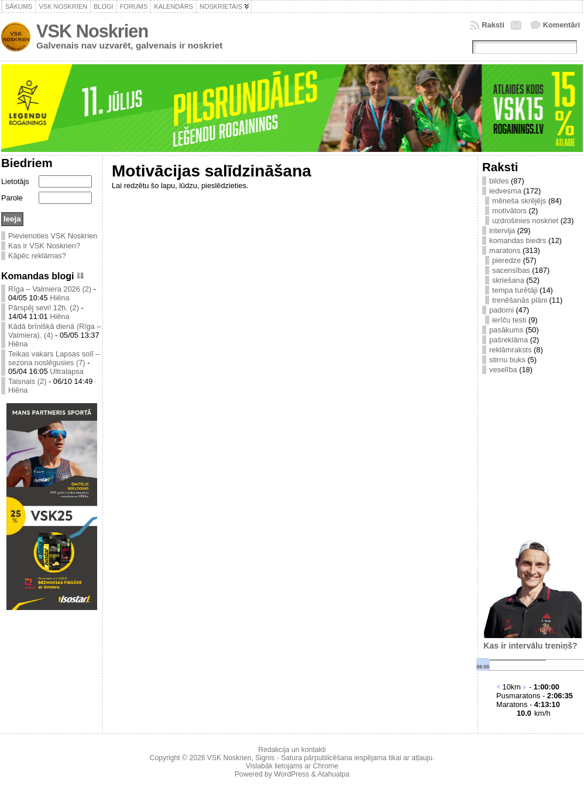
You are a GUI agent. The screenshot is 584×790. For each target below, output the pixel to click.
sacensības (511, 270)
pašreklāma (508, 339)
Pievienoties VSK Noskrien (52, 235)
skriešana (508, 280)
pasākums (506, 329)
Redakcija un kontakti (292, 750)
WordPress (291, 774)
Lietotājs (15, 181)
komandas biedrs (517, 240)
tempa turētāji (515, 290)
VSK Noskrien (92, 31)
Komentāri (561, 24)
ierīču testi (509, 320)
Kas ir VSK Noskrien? (44, 245)
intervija (502, 230)
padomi (501, 310)
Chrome (325, 766)
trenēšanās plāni (519, 300)
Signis (264, 758)
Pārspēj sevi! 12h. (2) (43, 307)
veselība (503, 369)
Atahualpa (333, 774)
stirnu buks (507, 359)
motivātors (509, 210)
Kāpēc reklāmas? (37, 255)
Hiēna (59, 297)
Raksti (493, 24)
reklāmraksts (510, 349)
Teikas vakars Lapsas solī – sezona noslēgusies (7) (53, 358)
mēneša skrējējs (519, 200)
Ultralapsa (67, 371)
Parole (12, 197)
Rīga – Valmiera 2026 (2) (49, 289)
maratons (504, 250)
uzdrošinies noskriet (525, 220)
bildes (499, 180)
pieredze (506, 260)
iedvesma (505, 190)
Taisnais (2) (27, 381)
